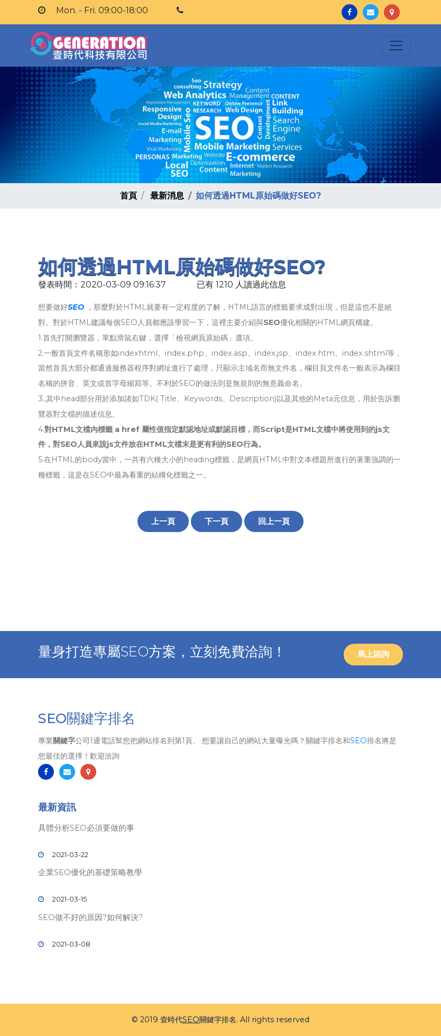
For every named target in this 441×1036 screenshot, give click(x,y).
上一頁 (163, 521)
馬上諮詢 (373, 654)
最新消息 (167, 196)
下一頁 (216, 521)
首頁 (128, 196)
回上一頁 (274, 521)
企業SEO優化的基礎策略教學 (90, 872)
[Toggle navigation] (396, 45)
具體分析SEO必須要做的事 (86, 828)
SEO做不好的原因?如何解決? (90, 917)
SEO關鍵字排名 (86, 718)
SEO (76, 307)
